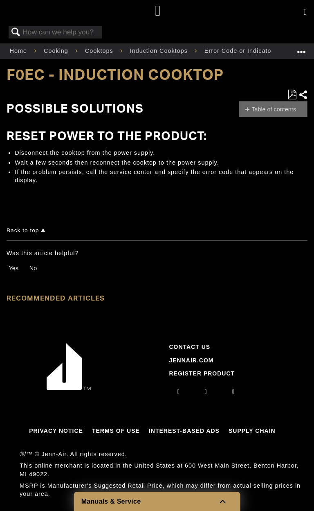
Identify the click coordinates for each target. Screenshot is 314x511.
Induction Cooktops (160, 50)
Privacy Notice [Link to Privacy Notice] (56, 430)
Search (16, 32)
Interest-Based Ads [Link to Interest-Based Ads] (184, 430)
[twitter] (233, 391)
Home (19, 50)
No (33, 268)
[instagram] (178, 391)
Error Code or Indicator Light (248, 50)
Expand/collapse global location (301, 48)
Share (302, 94)
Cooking (57, 50)
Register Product (202, 373)
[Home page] (158, 11)
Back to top (23, 230)
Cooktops (100, 50)
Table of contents (273, 109)
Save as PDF (291, 95)
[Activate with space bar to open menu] (305, 12)
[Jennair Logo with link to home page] (68, 387)
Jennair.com (191, 360)
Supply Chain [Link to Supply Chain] (252, 430)
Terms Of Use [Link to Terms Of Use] (116, 430)
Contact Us (189, 347)
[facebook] (206, 391)
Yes (13, 268)
